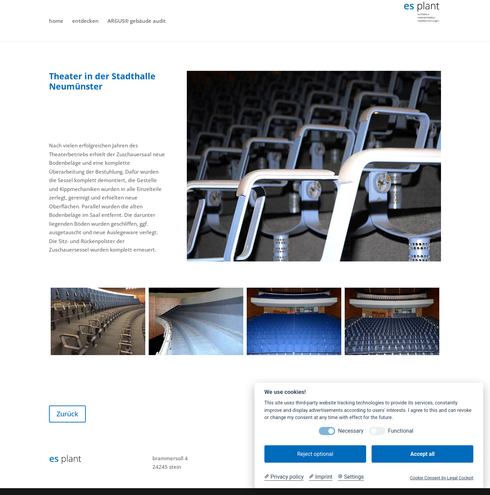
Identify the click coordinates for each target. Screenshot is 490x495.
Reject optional (315, 454)
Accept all (422, 454)
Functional (400, 431)
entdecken (85, 21)
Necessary (350, 431)
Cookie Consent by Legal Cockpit (441, 477)
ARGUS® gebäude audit (137, 21)
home (56, 21)
